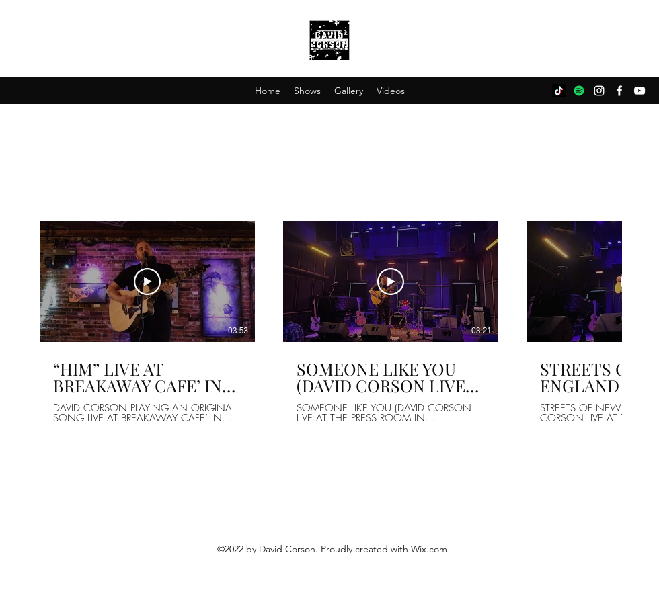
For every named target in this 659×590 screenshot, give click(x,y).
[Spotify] (579, 90)
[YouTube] (639, 90)
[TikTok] (559, 90)
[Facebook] (619, 90)
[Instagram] (599, 90)
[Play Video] (147, 281)
